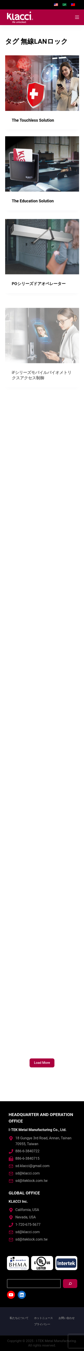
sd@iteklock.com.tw (31, 1181)
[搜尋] (70, 1283)
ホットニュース (43, 1318)
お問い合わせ (66, 1318)
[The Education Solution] (42, 164)
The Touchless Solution (33, 120)
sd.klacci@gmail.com (32, 1166)
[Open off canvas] (77, 17)
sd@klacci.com (27, 1173)
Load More (42, 1063)
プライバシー (42, 1324)
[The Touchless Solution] (42, 83)
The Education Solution (33, 201)
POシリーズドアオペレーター (39, 288)
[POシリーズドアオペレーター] (42, 251)
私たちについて (19, 1318)
